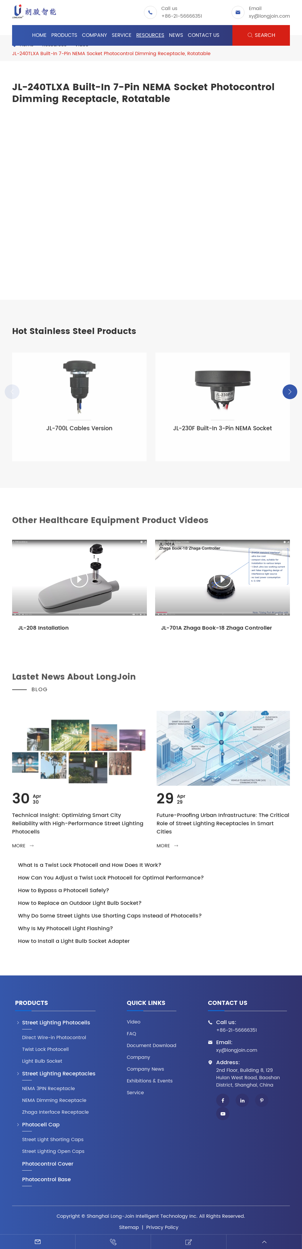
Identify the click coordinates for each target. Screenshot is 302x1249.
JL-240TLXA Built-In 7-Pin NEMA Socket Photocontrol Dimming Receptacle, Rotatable (111, 53)
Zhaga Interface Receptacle (55, 1112)
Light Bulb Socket (42, 1061)
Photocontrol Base (46, 1179)
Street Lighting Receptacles (59, 1073)
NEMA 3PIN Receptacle (48, 1088)
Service (122, 35)
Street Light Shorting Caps (52, 1139)
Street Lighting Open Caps (53, 1151)
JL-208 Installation (43, 628)
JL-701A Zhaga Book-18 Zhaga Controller (216, 628)
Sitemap (129, 1227)
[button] (290, 391)
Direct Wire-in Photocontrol (54, 1037)
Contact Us (203, 35)
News (176, 35)
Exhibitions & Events (150, 1081)
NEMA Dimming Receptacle (54, 1100)
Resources (150, 35)
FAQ (131, 1034)
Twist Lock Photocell (45, 1049)
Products (64, 35)
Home (39, 35)
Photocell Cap (41, 1124)
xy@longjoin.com (269, 16)
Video (133, 1022)
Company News (145, 1069)
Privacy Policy (162, 1227)
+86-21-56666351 (181, 16)
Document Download (151, 1045)
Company (94, 35)
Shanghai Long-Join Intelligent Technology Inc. (142, 1216)
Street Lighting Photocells (56, 1022)
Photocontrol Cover (47, 1164)
